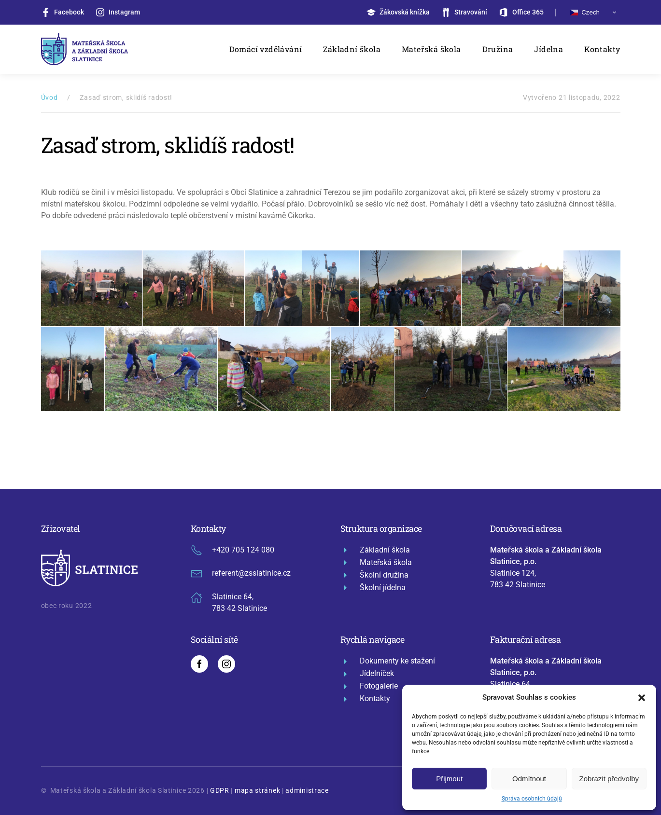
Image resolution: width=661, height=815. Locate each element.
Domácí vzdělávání (265, 49)
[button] (642, 697)
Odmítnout (529, 778)
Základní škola (351, 49)
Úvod (49, 97)
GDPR (219, 790)
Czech (585, 12)
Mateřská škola (431, 49)
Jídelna (548, 49)
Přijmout (449, 778)
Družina (497, 49)
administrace (306, 790)
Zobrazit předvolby (609, 778)
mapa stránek (257, 790)
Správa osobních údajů (532, 798)
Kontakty (602, 49)
